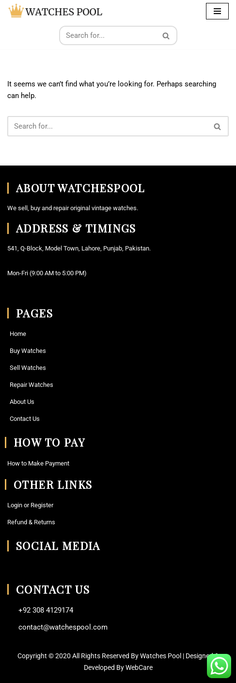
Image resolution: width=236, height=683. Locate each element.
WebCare (139, 667)
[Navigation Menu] (217, 11)
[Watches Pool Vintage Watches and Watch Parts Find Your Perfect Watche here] (55, 11)
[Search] (107, 35)
